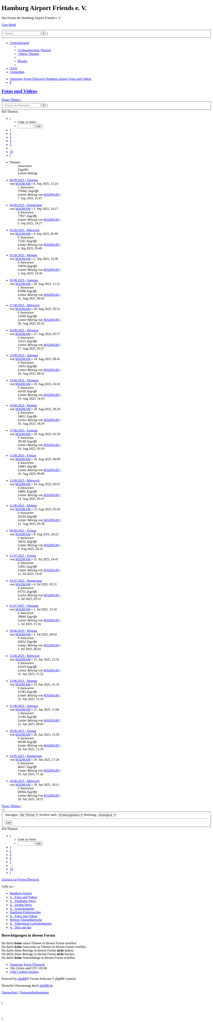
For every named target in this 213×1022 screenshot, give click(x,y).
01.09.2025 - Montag (23, 255)
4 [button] (10, 141)
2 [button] (10, 133)
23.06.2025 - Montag (23, 681)
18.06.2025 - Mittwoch (25, 781)
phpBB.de (46, 985)
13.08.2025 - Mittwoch (25, 480)
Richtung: (100, 814)
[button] (10, 118)
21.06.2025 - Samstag (24, 706)
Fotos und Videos (19, 91)
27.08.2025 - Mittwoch (25, 305)
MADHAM (22, 183)
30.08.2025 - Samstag (24, 280)
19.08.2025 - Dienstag (24, 380)
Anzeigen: (22, 814)
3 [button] (10, 137)
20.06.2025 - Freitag (23, 731)
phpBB (22, 978)
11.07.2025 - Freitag (23, 555)
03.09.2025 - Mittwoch (25, 230)
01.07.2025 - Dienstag (24, 605)
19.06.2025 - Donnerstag (26, 756)
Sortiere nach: (61, 814)
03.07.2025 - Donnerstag (26, 580)
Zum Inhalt (9, 24)
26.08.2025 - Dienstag (24, 330)
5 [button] (10, 144)
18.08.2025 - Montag (23, 405)
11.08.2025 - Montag (23, 505)
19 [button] (11, 151)
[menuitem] (34, 50)
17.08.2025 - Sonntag (24, 430)
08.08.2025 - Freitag (23, 530)
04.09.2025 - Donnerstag (26, 205)
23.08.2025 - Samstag (24, 355)
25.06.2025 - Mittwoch (25, 656)
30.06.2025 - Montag (23, 630)
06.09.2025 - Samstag (24, 180)
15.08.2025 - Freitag (23, 455)
